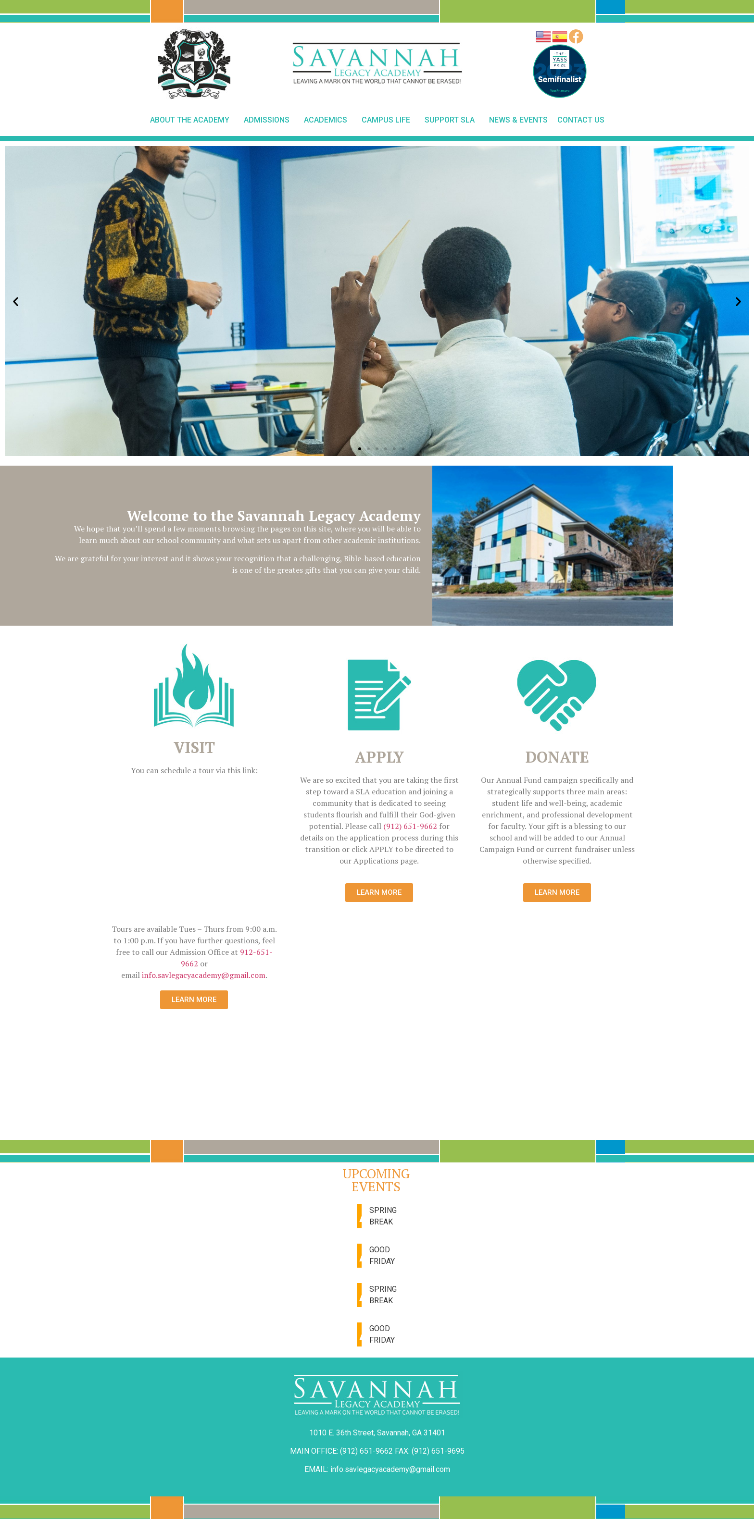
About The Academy (192, 120)
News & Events (518, 119)
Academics (328, 120)
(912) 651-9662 (410, 826)
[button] (351, 448)
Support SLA (452, 120)
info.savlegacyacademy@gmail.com (203, 975)
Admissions (269, 120)
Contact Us (580, 119)
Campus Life (388, 120)
